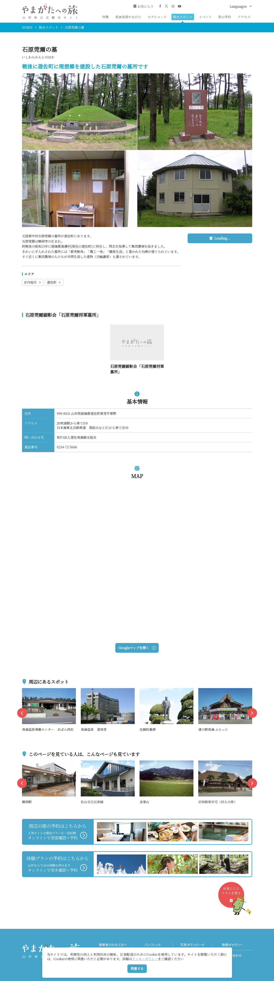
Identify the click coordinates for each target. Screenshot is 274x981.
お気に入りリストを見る (233, 897)
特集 (105, 17)
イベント (205, 17)
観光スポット (182, 17)
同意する (137, 968)
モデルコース (157, 17)
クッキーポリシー (145, 959)
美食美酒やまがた (128, 17)
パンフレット (152, 945)
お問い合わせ (232, 955)
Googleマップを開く (137, 647)
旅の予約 (224, 17)
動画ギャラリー (232, 945)
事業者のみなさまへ (113, 945)
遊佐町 (54, 282)
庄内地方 (33, 282)
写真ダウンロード (192, 945)
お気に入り (143, 6)
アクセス (244, 17)
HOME (27, 27)
